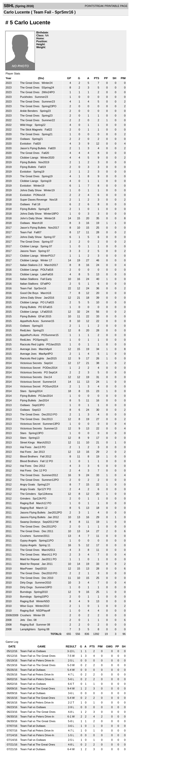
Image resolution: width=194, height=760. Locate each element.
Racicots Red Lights (32, 344)
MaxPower (27, 568)
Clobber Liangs (29, 157)
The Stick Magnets (31, 129)
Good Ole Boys (29, 293)
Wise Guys (27, 605)
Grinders (25, 498)
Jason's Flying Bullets (33, 148)
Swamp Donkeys (30, 521)
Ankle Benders (29, 110)
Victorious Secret (30, 367)
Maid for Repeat (30, 559)
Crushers (26, 535)
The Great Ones (30, 82)
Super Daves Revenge (34, 199)
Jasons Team (28, 250)
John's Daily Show (31, 218)
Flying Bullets (28, 162)
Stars (23, 391)
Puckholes (26, 96)
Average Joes (28, 349)
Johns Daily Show (31, 190)
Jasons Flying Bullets (33, 512)
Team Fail (26, 232)
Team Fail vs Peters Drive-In (37, 660)
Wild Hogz (26, 124)
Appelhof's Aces (30, 335)
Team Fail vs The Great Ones (37, 655)
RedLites (25, 330)
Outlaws (25, 138)
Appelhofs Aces (30, 321)
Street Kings (28, 442)
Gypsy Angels (28, 540)
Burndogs (26, 591)
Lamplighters (28, 629)
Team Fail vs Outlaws (33, 651)
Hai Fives (26, 447)
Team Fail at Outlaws (32, 669)
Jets (23, 619)
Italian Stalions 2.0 (31, 264)
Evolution (26, 143)
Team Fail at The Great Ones (37, 688)
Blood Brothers (29, 456)
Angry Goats (28, 484)
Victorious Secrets (31, 363)
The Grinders (28, 493)
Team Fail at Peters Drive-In (37, 674)
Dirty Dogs (26, 582)
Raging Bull (27, 503)
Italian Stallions (29, 279)
